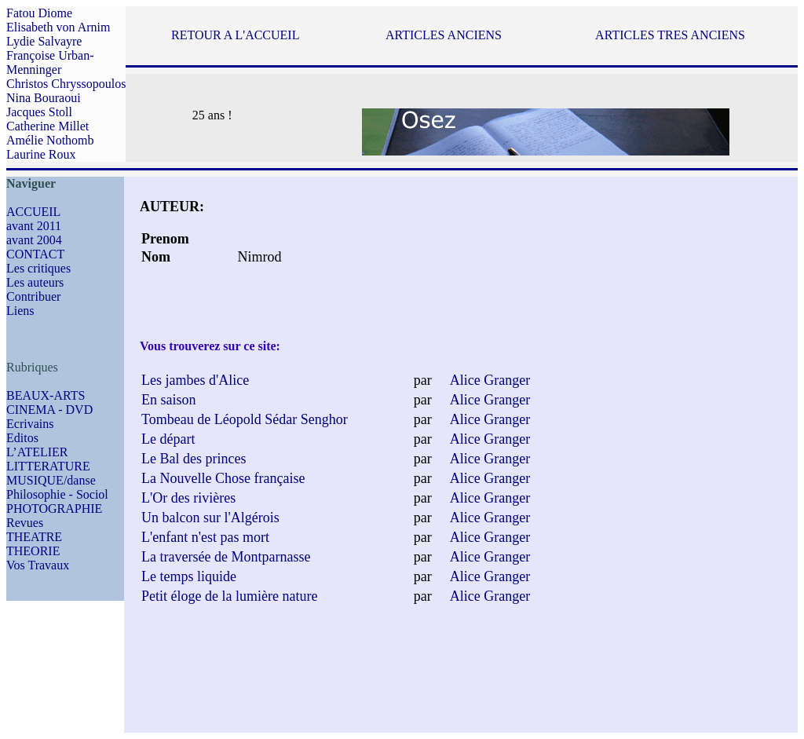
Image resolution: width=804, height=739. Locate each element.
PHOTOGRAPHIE (54, 508)
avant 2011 (33, 225)
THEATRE (34, 536)
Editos (22, 437)
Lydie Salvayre (44, 41)
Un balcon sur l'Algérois (210, 517)
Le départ (168, 439)
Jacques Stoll (39, 112)
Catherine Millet (47, 126)
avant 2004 (34, 240)
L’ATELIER (37, 452)
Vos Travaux (37, 565)
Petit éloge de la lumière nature (229, 596)
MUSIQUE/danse (51, 480)
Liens (20, 310)
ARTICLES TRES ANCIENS (670, 35)
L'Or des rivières (188, 498)
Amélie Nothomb (50, 140)
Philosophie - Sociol (57, 494)
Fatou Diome (39, 13)
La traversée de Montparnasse (225, 557)
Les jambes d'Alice (195, 380)
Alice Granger (490, 380)
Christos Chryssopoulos (66, 83)
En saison (168, 400)
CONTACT (35, 254)
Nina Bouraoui (43, 97)
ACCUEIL (33, 211)
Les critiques (38, 268)
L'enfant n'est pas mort (205, 537)
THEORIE (33, 551)
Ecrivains (29, 423)
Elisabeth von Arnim (58, 27)
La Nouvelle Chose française (223, 478)
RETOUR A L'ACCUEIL (235, 35)
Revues (24, 522)
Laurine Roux (40, 154)
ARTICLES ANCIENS (444, 35)
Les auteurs (35, 282)
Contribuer (33, 296)
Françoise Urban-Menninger (50, 62)
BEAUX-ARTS (45, 395)
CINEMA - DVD (49, 409)
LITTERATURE (48, 466)
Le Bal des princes (193, 458)
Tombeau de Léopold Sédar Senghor (244, 419)
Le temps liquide (188, 576)
